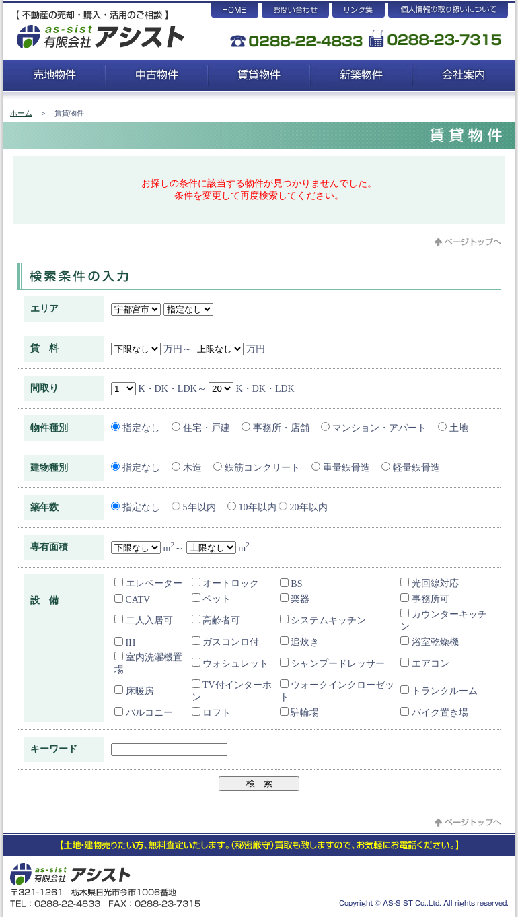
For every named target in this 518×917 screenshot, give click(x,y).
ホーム (21, 113)
